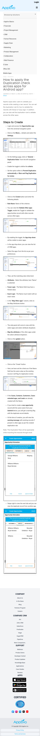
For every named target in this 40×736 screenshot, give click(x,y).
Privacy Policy (20, 730)
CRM (5, 34)
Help (4, 76)
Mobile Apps (7, 73)
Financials (7, 26)
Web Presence (8, 60)
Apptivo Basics (8, 21)
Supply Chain (8, 43)
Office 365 (6, 69)
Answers (11, 76)
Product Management (10, 52)
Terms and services (20, 734)
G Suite (5, 64)
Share (5, 95)
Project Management (10, 30)
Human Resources (9, 39)
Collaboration (8, 56)
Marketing (7, 47)
